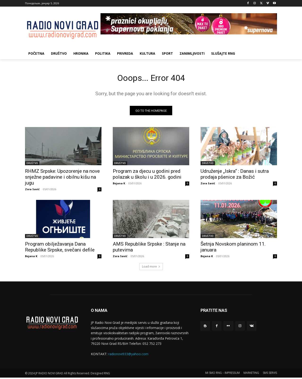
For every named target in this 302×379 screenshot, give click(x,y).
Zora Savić (32, 190)
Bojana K (119, 184)
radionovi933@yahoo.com (128, 355)
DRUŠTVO (32, 164)
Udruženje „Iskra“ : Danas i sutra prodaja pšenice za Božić (235, 175)
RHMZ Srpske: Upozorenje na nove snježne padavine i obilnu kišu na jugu (62, 178)
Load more (151, 268)
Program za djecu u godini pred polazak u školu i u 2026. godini (147, 175)
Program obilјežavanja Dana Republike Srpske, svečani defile (60, 248)
